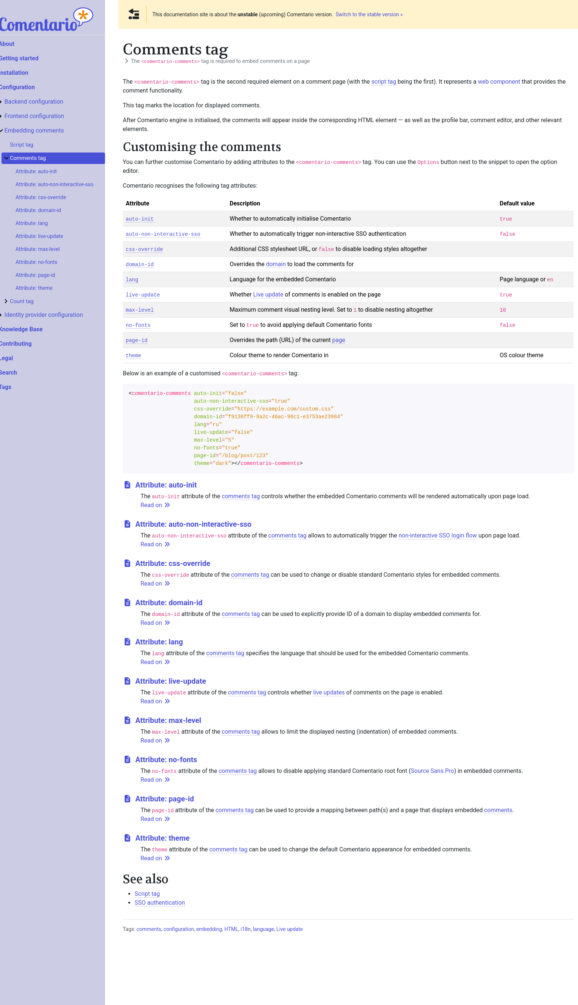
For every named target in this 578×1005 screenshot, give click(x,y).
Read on (156, 505)
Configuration (30, 87)
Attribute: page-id (48, 275)
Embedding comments (47, 130)
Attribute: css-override (54, 197)
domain (276, 264)
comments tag (241, 496)
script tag (383, 81)
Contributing (28, 343)
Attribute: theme (47, 288)
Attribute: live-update (53, 236)
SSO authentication (160, 902)
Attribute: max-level (51, 249)
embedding (209, 929)
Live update (268, 294)
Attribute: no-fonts (50, 262)
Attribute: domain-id (51, 210)
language (263, 929)
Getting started (32, 58)
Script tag (35, 144)
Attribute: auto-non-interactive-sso (68, 184)
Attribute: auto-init (49, 171)
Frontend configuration (47, 116)
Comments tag (41, 158)
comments (498, 810)
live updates (329, 692)
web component (499, 81)
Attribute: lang (45, 223)
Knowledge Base (34, 329)
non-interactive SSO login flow (438, 535)
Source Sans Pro (432, 770)
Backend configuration (47, 101)
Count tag (35, 301)
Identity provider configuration (57, 314)
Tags (18, 387)
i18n (246, 929)
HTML (231, 929)
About (20, 43)
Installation (27, 72)
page (338, 340)
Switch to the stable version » (369, 14)
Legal (19, 358)
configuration (178, 929)
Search (21, 372)
